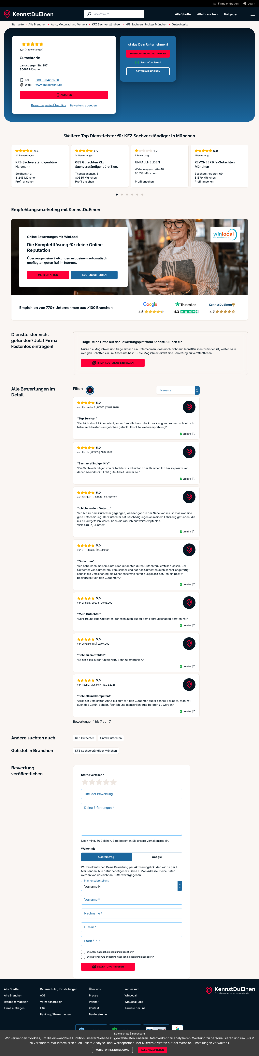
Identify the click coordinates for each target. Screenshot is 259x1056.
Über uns (95, 989)
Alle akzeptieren (152, 1049)
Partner (93, 1001)
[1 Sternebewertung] (85, 782)
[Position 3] (127, 195)
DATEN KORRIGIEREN (148, 71)
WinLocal (130, 995)
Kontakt (94, 1008)
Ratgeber (230, 14)
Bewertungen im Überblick (48, 105)
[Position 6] (142, 195)
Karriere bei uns (134, 1008)
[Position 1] (117, 195)
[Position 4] (132, 195)
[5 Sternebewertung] (113, 782)
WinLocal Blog (133, 1001)
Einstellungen (68, 989)
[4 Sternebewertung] (106, 782)
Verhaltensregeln (157, 840)
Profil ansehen (40, 182)
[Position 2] (122, 195)
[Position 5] (137, 195)
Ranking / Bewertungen (55, 1014)
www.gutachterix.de (49, 84)
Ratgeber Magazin (16, 1001)
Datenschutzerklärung (103, 956)
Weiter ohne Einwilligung (112, 1049)
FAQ (42, 1008)
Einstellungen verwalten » (211, 1043)
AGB (93, 951)
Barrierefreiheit (98, 1014)
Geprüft (187, 434)
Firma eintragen (14, 1008)
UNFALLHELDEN (147, 162)
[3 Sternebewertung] (99, 782)
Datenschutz (48, 989)
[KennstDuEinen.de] (28, 14)
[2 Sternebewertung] (92, 782)
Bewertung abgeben (83, 105)
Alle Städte (183, 14)
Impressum (131, 989)
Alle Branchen (207, 14)
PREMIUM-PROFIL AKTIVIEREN (148, 53)
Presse (93, 995)
